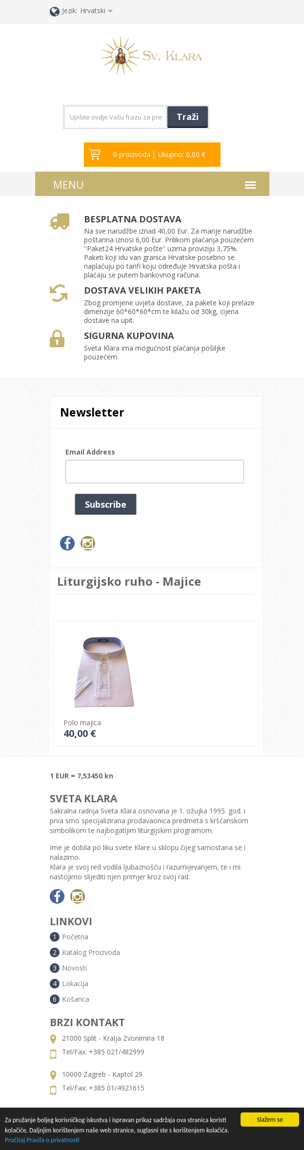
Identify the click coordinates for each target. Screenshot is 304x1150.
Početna (75, 936)
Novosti (74, 967)
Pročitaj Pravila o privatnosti (42, 1140)
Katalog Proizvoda (91, 952)
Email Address (90, 451)
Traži (188, 116)
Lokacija (75, 983)
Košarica (75, 999)
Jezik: (64, 11)
